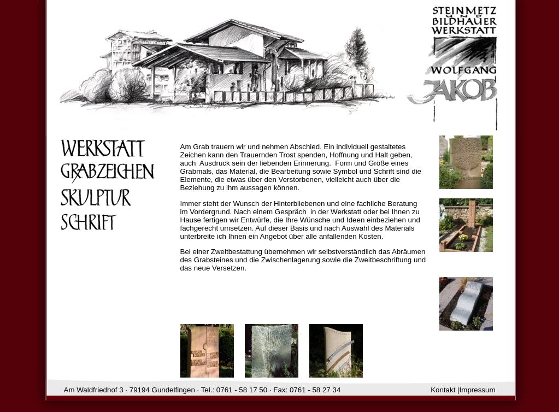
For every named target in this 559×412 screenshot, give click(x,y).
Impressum (478, 390)
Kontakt (443, 390)
